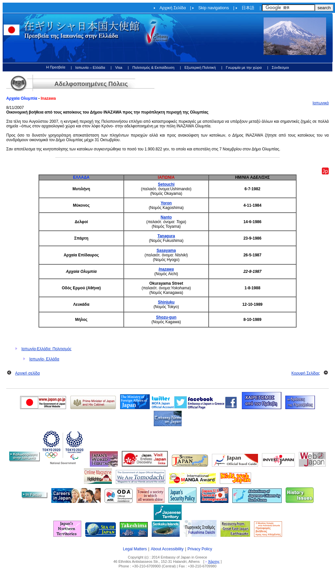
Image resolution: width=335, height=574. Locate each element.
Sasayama (166, 250)
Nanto (166, 217)
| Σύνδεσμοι (278, 67)
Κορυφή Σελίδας (305, 373)
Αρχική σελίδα (27, 373)
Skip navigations (213, 7)
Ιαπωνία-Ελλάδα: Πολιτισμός (46, 349)
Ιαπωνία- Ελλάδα (44, 359)
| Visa (116, 67)
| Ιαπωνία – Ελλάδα (88, 67)
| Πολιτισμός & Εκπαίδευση (151, 67)
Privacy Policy (200, 549)
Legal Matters (135, 549)
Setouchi (166, 184)
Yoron (166, 203)
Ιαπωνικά (321, 103)
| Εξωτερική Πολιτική (198, 67)
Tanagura (166, 236)
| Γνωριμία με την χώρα (241, 67)
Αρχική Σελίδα (173, 7)
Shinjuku (166, 302)
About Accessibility (167, 549)
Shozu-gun (166, 317)
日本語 (248, 7)
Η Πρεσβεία (55, 67)
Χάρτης (214, 561)
